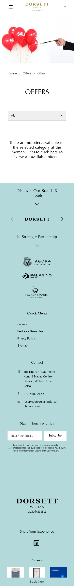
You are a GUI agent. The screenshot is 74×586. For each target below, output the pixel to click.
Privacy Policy (26, 338)
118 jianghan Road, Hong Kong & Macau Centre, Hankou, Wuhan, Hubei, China (39, 379)
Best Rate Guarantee (30, 331)
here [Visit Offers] (54, 152)
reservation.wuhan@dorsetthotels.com (40, 404)
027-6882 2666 (34, 393)
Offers (27, 73)
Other (41, 73)
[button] (62, 219)
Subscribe (55, 436)
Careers (22, 324)
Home (12, 73)
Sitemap (22, 345)
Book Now (37, 582)
